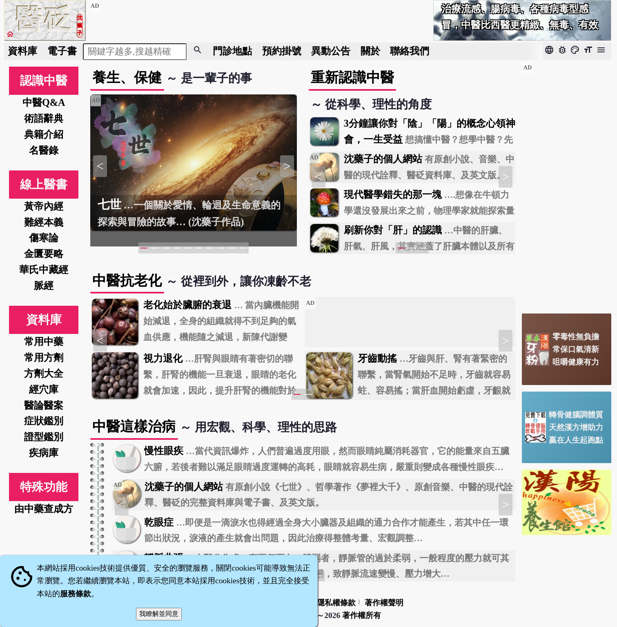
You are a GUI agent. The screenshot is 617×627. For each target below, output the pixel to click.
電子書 (62, 50)
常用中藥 (43, 341)
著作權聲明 (384, 602)
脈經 (43, 285)
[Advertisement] (566, 184)
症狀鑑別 (43, 420)
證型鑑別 (43, 436)
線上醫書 (43, 184)
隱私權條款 (336, 602)
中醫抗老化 (127, 280)
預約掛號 (281, 50)
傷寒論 (43, 237)
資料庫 (22, 50)
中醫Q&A (43, 102)
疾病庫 (43, 452)
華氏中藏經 (43, 269)
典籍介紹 (43, 134)
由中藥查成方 (43, 508)
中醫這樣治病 (134, 426)
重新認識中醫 (352, 77)
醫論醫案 (43, 405)
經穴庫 (43, 389)
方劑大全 (43, 373)
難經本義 (43, 222)
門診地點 (232, 50)
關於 (370, 50)
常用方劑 (43, 357)
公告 (330, 50)
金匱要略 (43, 253)
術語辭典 (43, 118)
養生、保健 (127, 77)
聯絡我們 (409, 50)
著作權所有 (361, 615)
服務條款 (75, 593)
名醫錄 (43, 150)
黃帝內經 (43, 206)
